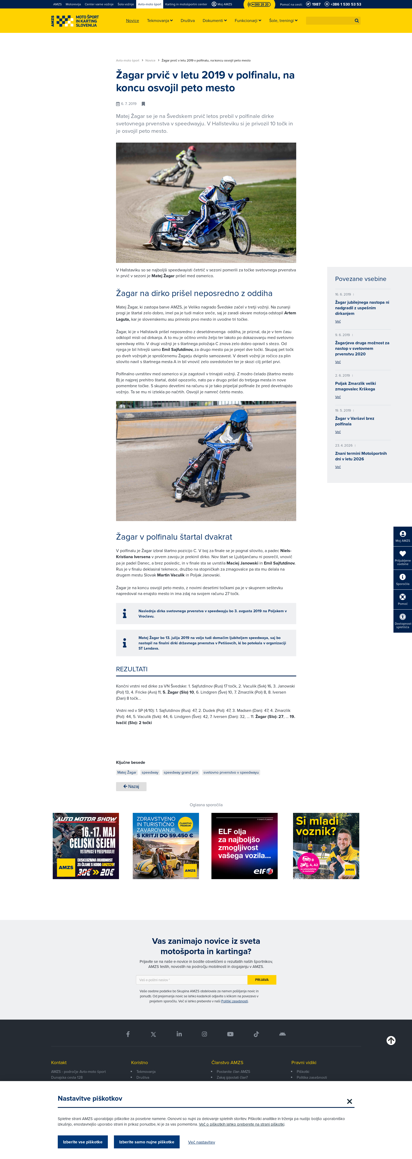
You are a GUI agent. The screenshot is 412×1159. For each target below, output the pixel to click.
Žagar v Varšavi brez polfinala (354, 421)
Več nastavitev (201, 1142)
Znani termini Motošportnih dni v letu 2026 (361, 456)
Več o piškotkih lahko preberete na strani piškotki (241, 1124)
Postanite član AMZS (233, 1071)
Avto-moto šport (129, 60)
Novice (152, 60)
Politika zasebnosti (312, 1077)
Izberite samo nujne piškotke (146, 1142)
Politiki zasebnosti (234, 1001)
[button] (357, 20)
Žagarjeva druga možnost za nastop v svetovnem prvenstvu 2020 (362, 348)
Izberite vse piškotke (83, 1142)
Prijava (262, 979)
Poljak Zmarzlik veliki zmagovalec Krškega (355, 386)
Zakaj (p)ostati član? (232, 1077)
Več (338, 321)
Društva (142, 1077)
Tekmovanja (146, 1071)
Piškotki (303, 1071)
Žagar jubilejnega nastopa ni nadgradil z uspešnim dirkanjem (362, 307)
